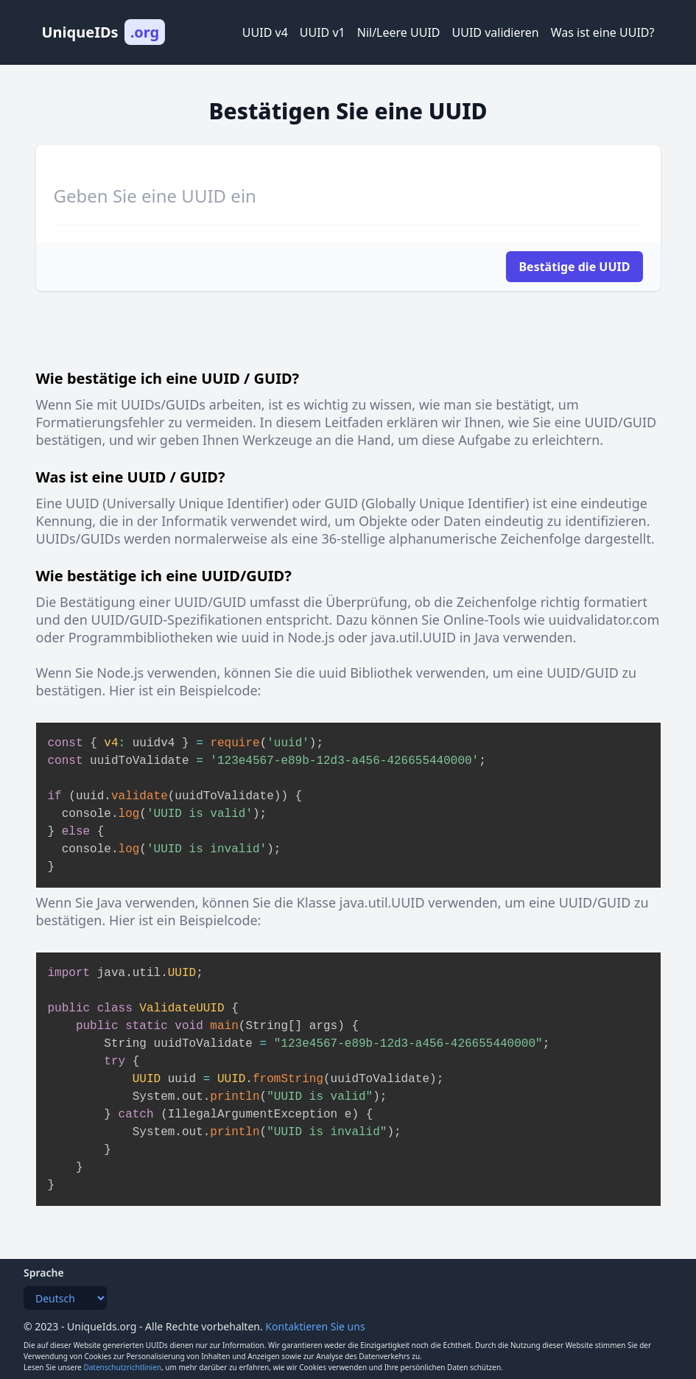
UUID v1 (322, 32)
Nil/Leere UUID (398, 32)
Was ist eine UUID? (603, 32)
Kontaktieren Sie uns (314, 1326)
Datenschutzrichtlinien (122, 1367)
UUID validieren (495, 32)
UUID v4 (265, 32)
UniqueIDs (104, 32)
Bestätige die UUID (574, 267)
